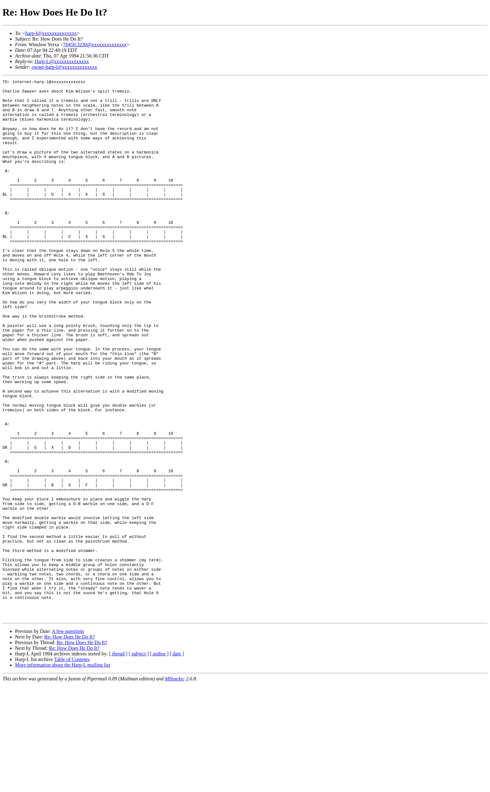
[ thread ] (118, 761)
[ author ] (159, 761)
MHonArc (174, 786)
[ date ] (177, 761)
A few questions (68, 739)
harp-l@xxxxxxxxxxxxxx (51, 33)
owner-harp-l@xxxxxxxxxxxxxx (64, 67)
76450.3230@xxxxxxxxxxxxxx (95, 44)
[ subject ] (139, 761)
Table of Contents (72, 767)
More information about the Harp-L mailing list (62, 772)
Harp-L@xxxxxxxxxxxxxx (62, 61)
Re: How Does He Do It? (69, 744)
